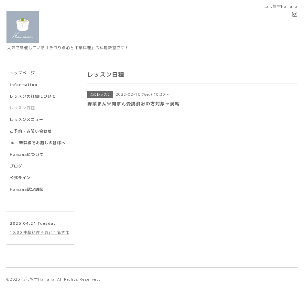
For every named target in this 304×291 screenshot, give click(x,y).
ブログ (16, 166)
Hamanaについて (27, 154)
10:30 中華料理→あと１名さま (40, 232)
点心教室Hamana (38, 279)
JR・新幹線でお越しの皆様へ (37, 143)
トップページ (22, 73)
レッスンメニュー (26, 119)
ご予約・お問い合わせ (31, 131)
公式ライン (20, 177)
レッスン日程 (22, 108)
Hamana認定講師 (27, 189)
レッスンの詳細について (33, 96)
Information (23, 84)
